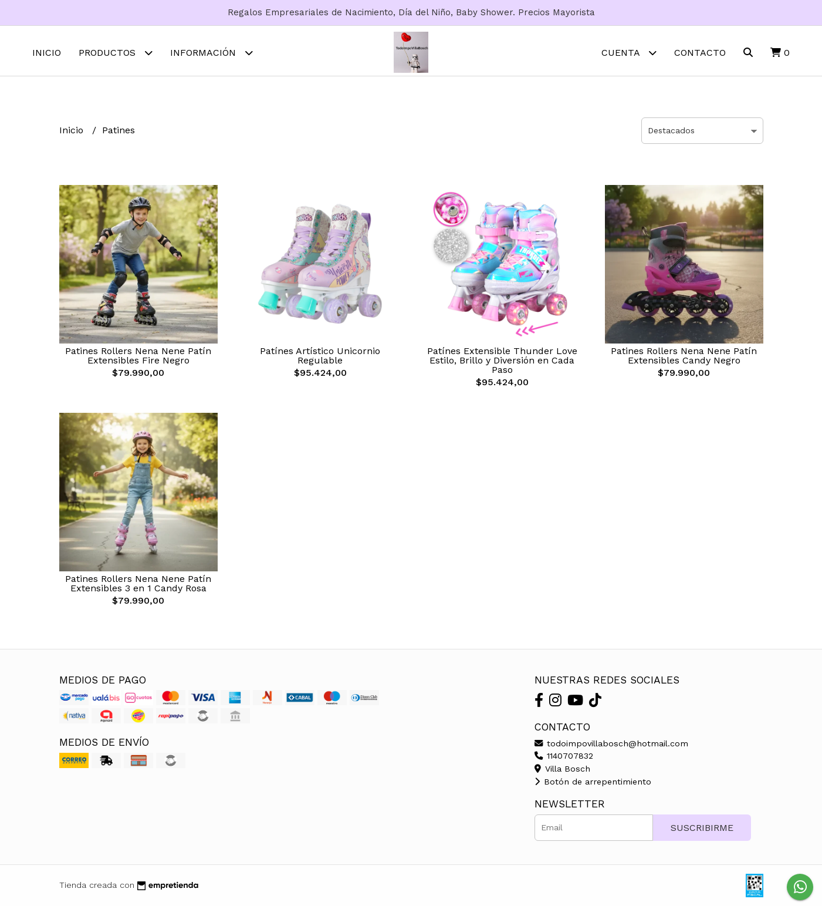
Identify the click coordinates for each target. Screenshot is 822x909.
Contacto (700, 52)
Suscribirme (702, 830)
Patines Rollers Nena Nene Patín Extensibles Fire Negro (138, 358)
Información (211, 52)
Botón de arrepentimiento (593, 784)
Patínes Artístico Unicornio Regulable (320, 358)
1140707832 (564, 758)
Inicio (46, 52)
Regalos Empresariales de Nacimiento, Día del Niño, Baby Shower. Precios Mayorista (411, 12)
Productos (116, 52)
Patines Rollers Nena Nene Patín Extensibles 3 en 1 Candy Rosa (138, 586)
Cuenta (629, 52)
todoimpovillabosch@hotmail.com (611, 746)
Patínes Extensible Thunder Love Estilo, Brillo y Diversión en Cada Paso (502, 363)
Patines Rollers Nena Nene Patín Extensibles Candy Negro (684, 358)
